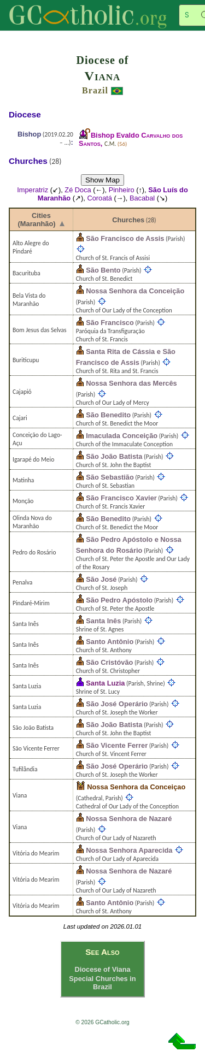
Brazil (95, 90)
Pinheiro (121, 190)
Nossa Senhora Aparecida (129, 850)
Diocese (25, 114)
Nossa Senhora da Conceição (135, 291)
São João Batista (114, 456)
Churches (128, 220)
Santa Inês (103, 621)
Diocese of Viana (102, 969)
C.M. (110, 143)
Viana (103, 76)
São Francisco (109, 322)
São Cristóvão (109, 662)
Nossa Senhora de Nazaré (129, 818)
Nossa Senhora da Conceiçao (136, 787)
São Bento (103, 270)
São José (101, 579)
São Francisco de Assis (125, 238)
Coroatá (99, 198)
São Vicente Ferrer (117, 745)
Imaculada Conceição (121, 436)
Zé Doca (78, 190)
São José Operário (117, 704)
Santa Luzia (105, 683)
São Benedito (108, 415)
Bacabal (142, 198)
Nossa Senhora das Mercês (131, 383)
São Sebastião (109, 477)
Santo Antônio (109, 641)
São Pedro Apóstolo (119, 600)
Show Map (102, 180)
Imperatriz (32, 190)
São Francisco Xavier (121, 498)
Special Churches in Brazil (102, 983)
